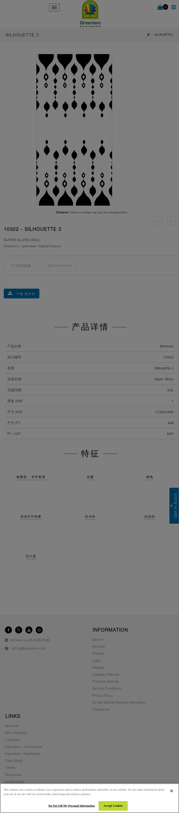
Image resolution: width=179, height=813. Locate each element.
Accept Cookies (113, 805)
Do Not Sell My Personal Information (71, 805)
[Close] (171, 791)
